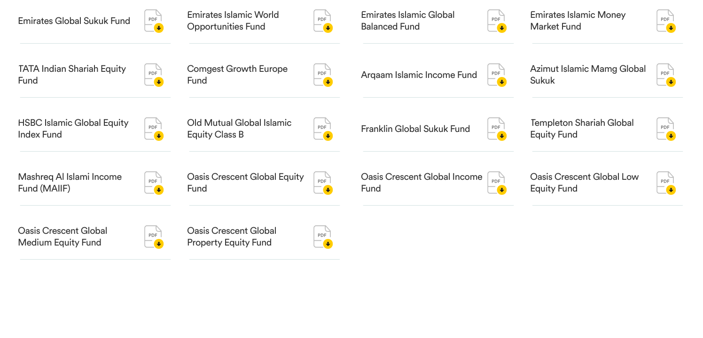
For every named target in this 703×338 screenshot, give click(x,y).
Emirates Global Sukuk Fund (74, 21)
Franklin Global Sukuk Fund (415, 129)
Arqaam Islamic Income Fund (419, 75)
